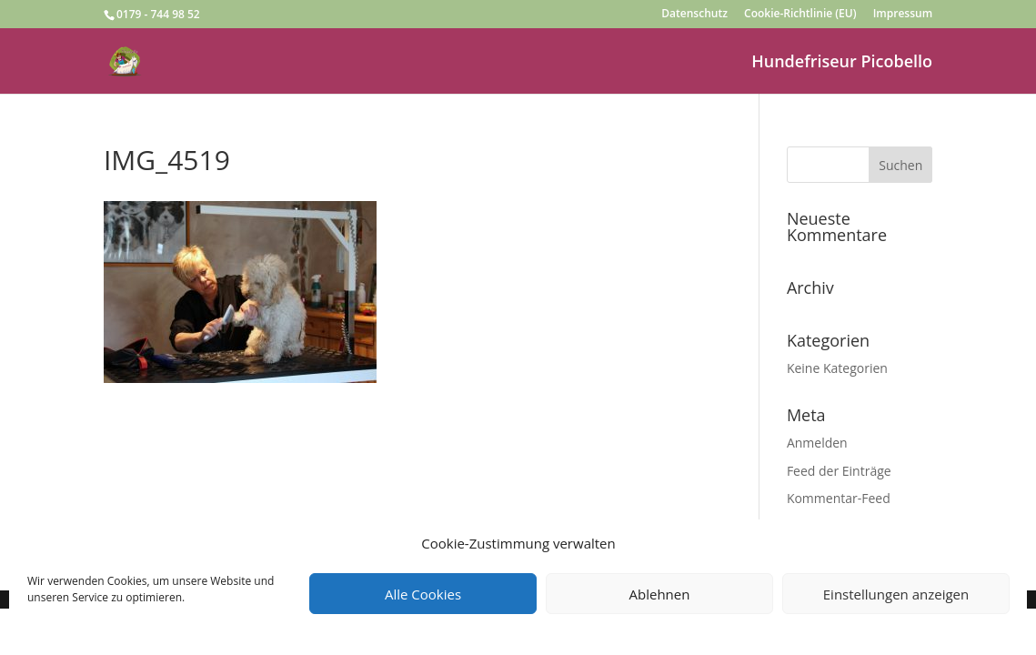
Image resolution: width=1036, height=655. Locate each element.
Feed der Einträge (839, 470)
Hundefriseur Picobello (841, 63)
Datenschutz (694, 14)
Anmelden (817, 442)
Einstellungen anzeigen (896, 594)
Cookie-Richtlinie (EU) (800, 14)
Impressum (902, 14)
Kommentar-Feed (838, 498)
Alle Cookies (423, 594)
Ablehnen (659, 594)
